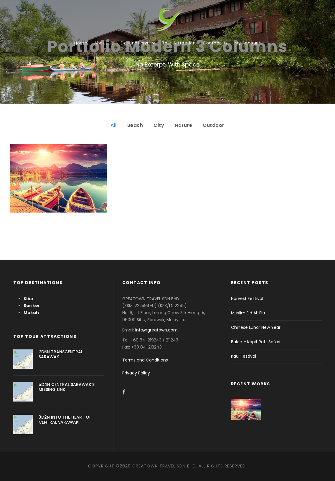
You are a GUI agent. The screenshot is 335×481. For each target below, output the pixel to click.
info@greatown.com (157, 330)
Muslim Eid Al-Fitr (248, 313)
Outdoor (214, 125)
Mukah (31, 313)
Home (80, 43)
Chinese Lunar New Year (255, 327)
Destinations (134, 43)
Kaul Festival (243, 356)
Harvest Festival (247, 298)
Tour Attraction (179, 43)
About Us (104, 43)
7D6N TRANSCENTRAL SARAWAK (61, 354)
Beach (135, 125)
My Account (248, 43)
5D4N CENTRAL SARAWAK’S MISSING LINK (67, 387)
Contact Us (215, 43)
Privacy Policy (136, 373)
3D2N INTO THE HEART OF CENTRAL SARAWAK (65, 419)
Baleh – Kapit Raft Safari (255, 342)
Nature (183, 125)
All (113, 125)
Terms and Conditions (145, 360)
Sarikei (31, 305)
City (159, 125)
